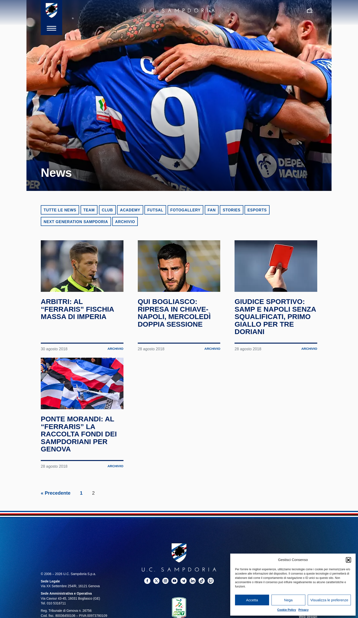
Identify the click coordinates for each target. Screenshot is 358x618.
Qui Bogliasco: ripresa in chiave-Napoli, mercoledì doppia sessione (175, 313)
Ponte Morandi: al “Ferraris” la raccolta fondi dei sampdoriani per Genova (79, 434)
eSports (257, 210)
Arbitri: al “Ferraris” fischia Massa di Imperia (78, 309)
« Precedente (56, 493)
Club (107, 210)
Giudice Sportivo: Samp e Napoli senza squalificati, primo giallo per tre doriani (276, 316)
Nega (288, 600)
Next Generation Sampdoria (76, 222)
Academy (130, 210)
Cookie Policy (286, 610)
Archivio (125, 222)
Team (89, 210)
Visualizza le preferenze (329, 600)
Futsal (155, 210)
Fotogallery (185, 210)
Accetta (252, 600)
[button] (348, 559)
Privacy (303, 610)
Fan (212, 210)
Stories (231, 210)
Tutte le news (60, 210)
